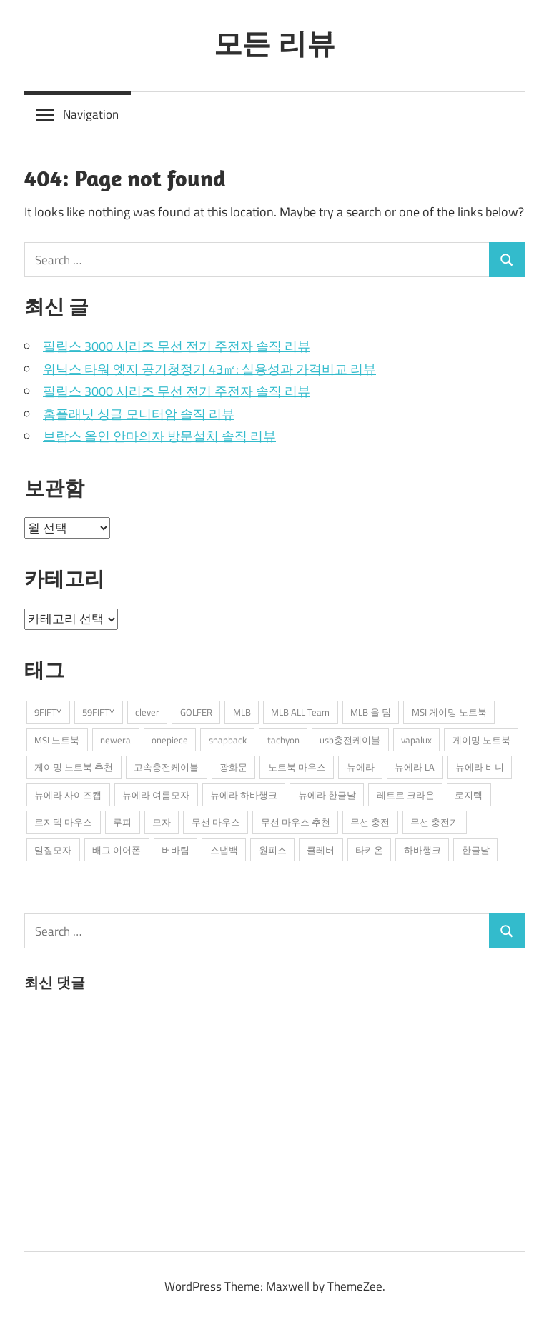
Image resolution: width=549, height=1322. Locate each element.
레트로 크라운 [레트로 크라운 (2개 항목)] (406, 795)
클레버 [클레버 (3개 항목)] (321, 850)
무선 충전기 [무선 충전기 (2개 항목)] (434, 822)
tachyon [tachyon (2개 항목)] (283, 740)
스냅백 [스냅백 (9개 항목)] (224, 850)
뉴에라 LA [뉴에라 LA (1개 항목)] (415, 767)
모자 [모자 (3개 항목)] (161, 822)
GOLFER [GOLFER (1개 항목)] (196, 712)
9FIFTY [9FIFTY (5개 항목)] (47, 712)
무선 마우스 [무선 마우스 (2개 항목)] (216, 822)
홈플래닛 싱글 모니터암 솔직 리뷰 (138, 414)
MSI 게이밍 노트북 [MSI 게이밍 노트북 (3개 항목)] (449, 712)
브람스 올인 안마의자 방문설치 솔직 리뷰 (159, 436)
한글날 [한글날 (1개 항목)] (476, 850)
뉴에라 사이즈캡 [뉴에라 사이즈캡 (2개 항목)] (68, 795)
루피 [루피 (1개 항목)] (122, 822)
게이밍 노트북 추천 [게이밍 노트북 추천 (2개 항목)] (73, 767)
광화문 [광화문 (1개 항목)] (233, 767)
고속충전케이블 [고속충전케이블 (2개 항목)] (166, 767)
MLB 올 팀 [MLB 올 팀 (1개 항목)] (370, 712)
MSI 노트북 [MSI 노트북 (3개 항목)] (56, 740)
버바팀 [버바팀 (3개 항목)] (175, 850)
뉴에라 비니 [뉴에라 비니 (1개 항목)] (479, 767)
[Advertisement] (131, 1118)
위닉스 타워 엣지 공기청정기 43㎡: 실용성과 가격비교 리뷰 (209, 369)
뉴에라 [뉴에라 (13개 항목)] (361, 767)
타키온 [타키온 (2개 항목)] (369, 850)
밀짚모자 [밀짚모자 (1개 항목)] (52, 850)
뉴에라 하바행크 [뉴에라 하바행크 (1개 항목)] (243, 795)
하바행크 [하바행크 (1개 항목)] (422, 850)
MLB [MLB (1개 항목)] (242, 712)
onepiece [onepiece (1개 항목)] (170, 740)
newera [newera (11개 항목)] (115, 740)
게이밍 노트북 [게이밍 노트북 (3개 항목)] (481, 740)
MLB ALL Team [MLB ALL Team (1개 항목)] (300, 712)
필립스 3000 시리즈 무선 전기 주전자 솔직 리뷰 (176, 346)
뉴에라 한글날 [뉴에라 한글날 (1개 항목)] (327, 795)
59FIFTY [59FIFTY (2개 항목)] (98, 712)
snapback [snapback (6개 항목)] (228, 740)
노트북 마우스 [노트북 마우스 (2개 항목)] (297, 767)
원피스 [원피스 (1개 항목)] (273, 850)
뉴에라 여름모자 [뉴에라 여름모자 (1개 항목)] (155, 795)
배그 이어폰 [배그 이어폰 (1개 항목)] (116, 850)
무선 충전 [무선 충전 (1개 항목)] (370, 822)
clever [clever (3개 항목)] (147, 712)
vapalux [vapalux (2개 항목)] (416, 740)
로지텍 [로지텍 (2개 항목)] (469, 795)
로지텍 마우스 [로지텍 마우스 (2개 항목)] (63, 822)
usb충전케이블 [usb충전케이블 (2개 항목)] (350, 740)
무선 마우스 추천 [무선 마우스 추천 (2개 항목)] (295, 822)
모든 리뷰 (274, 43)
